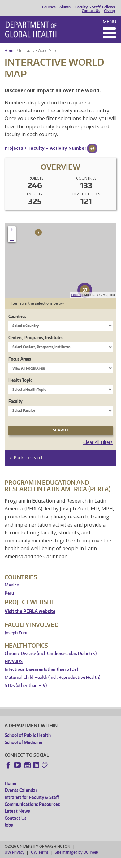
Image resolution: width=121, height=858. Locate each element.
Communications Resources (32, 804)
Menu (109, 21)
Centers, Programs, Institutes (35, 337)
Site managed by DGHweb (76, 852)
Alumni (65, 7)
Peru (9, 593)
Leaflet (76, 295)
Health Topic (20, 380)
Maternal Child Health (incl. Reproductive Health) (52, 677)
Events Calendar (21, 790)
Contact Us (91, 11)
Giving (109, 11)
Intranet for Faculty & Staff (32, 797)
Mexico (12, 585)
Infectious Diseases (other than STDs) (41, 669)
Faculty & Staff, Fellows (95, 7)
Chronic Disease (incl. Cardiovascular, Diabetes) (51, 653)
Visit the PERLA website (30, 611)
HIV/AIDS (14, 661)
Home (10, 50)
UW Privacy (14, 852)
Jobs (9, 825)
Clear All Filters (98, 442)
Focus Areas (19, 359)
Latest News (17, 811)
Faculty (15, 401)
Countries (17, 316)
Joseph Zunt (16, 633)
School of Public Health (28, 735)
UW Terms (39, 852)
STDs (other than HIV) (26, 685)
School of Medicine (23, 742)
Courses (49, 7)
